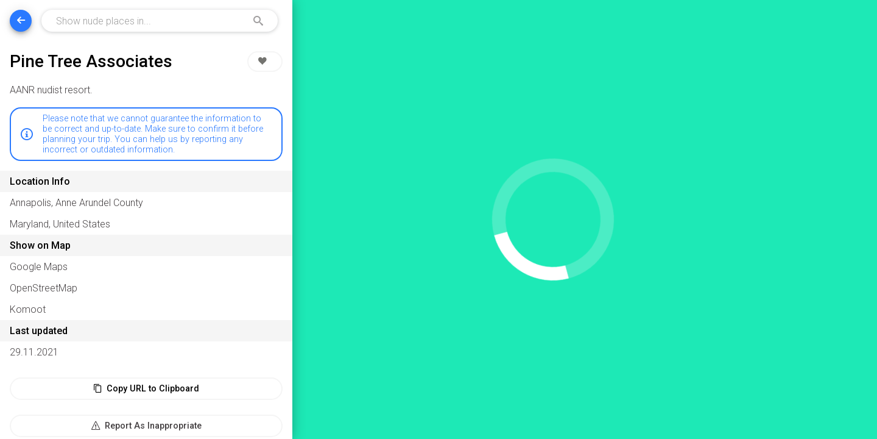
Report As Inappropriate (146, 426)
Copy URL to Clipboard (146, 389)
